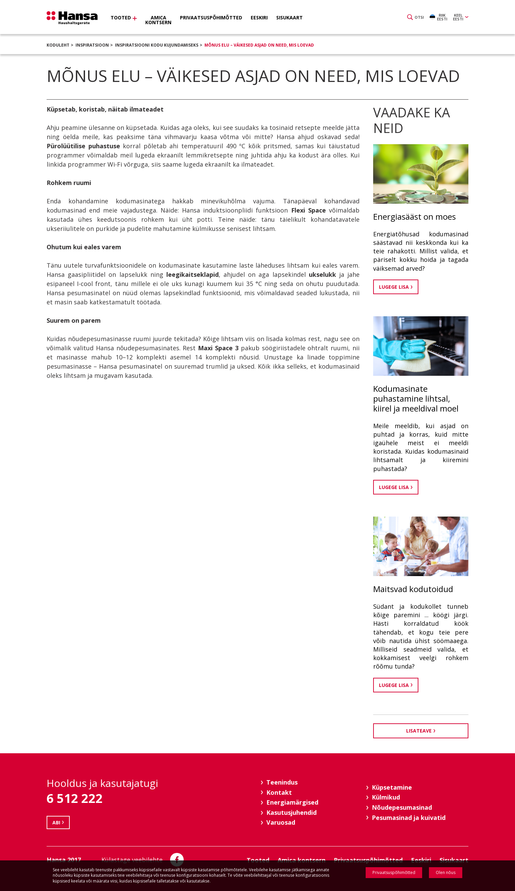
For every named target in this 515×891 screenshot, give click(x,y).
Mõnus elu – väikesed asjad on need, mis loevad (259, 45)
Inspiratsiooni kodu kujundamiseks (156, 45)
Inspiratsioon (92, 45)
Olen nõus (445, 872)
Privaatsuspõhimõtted (393, 872)
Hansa (72, 18)
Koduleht (58, 45)
